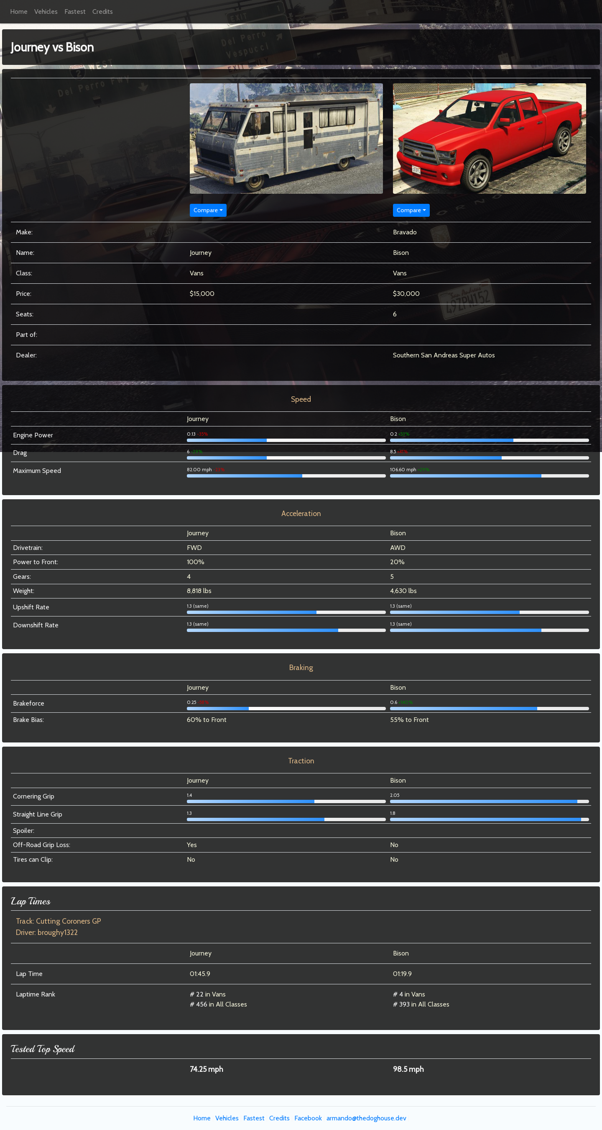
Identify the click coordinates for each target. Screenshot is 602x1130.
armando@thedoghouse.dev (366, 1118)
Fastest (75, 11)
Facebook (308, 1118)
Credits (102, 11)
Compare (206, 210)
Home (19, 11)
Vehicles (46, 11)
